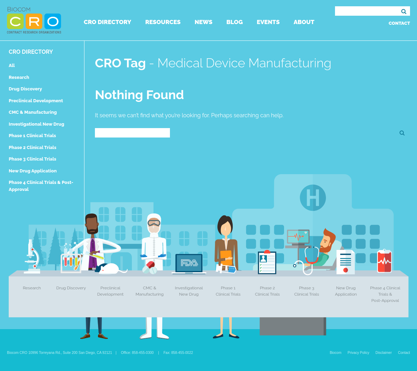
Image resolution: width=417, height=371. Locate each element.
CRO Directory (107, 21)
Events (268, 21)
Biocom (335, 353)
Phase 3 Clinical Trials (32, 159)
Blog (234, 21)
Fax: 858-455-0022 (178, 353)
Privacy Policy (358, 353)
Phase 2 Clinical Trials (32, 147)
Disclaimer (383, 353)
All (12, 65)
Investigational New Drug (36, 124)
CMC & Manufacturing (33, 112)
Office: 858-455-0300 (137, 353)
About (303, 21)
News (204, 21)
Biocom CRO (34, 20)
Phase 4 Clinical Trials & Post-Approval (385, 294)
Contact (399, 23)
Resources (162, 21)
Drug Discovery (25, 88)
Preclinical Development (36, 100)
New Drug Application (33, 170)
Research (19, 77)
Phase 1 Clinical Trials (32, 135)
